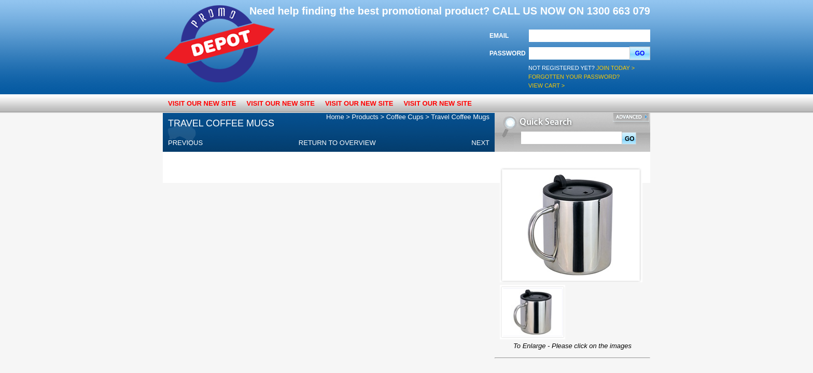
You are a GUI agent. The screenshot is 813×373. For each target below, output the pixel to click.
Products (365, 117)
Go (640, 53)
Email (499, 35)
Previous (185, 143)
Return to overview (337, 143)
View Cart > (546, 85)
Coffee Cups (405, 117)
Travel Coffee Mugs (460, 117)
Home (335, 117)
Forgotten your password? (574, 77)
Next (480, 143)
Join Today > (615, 68)
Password (507, 53)
